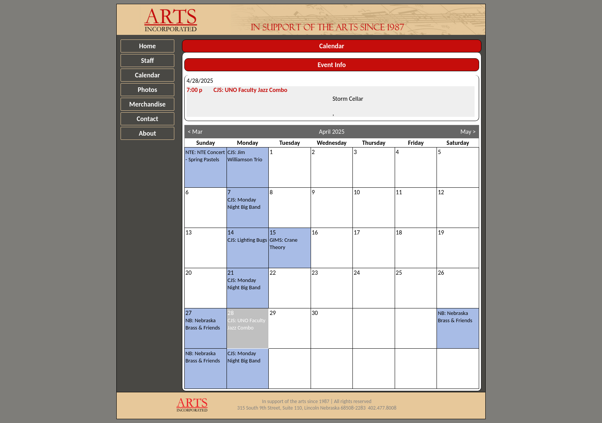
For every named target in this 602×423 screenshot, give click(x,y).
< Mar (195, 131)
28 (247, 320)
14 (247, 236)
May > (468, 131)
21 (244, 280)
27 (202, 320)
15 (284, 240)
